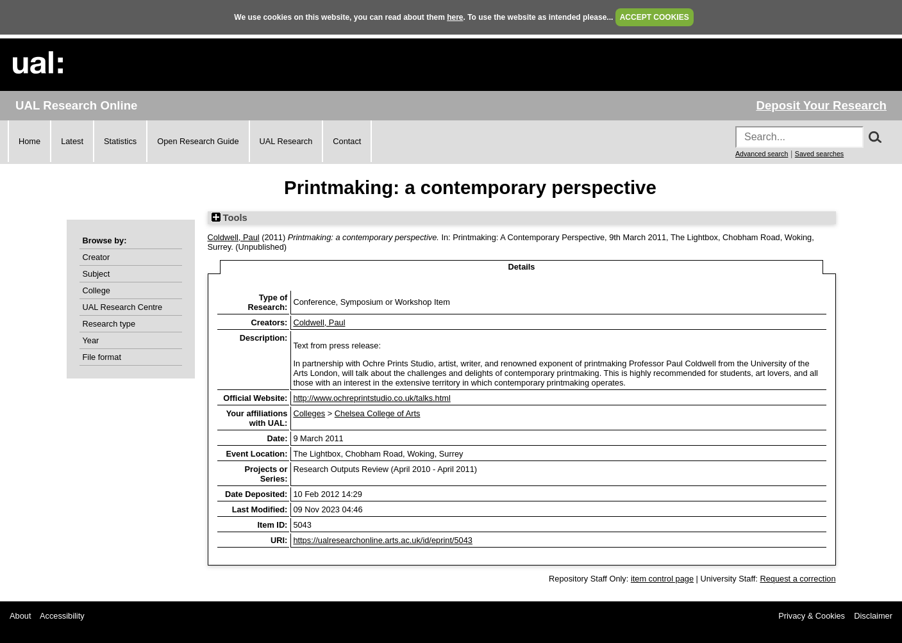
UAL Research (286, 141)
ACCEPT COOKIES (654, 17)
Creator (96, 257)
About (20, 616)
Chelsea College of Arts (378, 413)
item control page (662, 578)
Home (29, 141)
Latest (72, 141)
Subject (96, 274)
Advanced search (761, 154)
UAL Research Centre (123, 307)
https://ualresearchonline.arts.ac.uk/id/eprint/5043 (382, 540)
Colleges (309, 413)
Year (91, 340)
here (455, 17)
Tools (229, 218)
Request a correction (797, 578)
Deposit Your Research (821, 105)
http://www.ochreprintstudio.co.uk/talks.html (371, 398)
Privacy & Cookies (811, 616)
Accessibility (62, 616)
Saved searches (819, 154)
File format (102, 357)
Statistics (120, 141)
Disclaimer (873, 616)
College (96, 290)
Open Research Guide (197, 141)
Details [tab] (521, 267)
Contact (347, 141)
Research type (109, 324)
